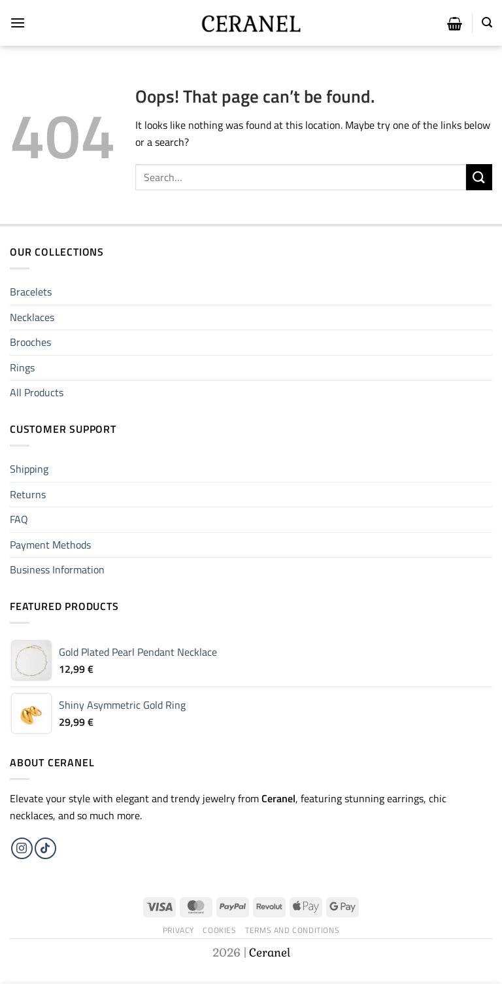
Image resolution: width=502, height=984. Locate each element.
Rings (22, 367)
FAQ (19, 519)
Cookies (219, 930)
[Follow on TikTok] (45, 848)
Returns (28, 494)
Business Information (57, 569)
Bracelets (31, 291)
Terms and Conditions (292, 930)
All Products (36, 392)
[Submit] (479, 177)
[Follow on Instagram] (22, 848)
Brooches (30, 342)
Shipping (29, 469)
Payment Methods (50, 544)
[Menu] (17, 23)
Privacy (178, 930)
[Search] (487, 22)
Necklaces (32, 317)
